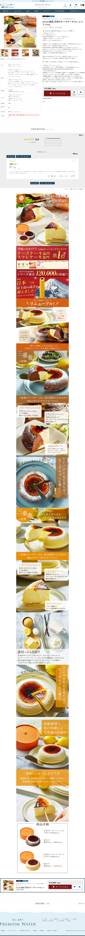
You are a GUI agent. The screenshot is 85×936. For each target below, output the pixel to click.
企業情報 (3, 930)
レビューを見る (58, 27)
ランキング (46, 11)
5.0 (37, 139)
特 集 (28, 11)
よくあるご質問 (61, 920)
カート (82, 5)
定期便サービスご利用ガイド (48, 920)
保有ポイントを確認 (5, 4)
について (76, 11)
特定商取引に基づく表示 (25, 930)
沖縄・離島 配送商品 (59, 11)
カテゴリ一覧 (17, 11)
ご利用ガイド (75, 919)
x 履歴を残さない (81, 903)
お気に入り (76, 5)
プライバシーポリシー (12, 930)
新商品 (36, 11)
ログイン (77, 189)
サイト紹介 (45, 919)
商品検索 (65, 5)
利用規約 (42, 930)
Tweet (43, 101)
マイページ (70, 5)
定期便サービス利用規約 (52, 930)
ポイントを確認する (54, 919)
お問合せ (69, 920)
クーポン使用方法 (65, 919)
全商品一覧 (5, 11)
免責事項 (35, 930)
